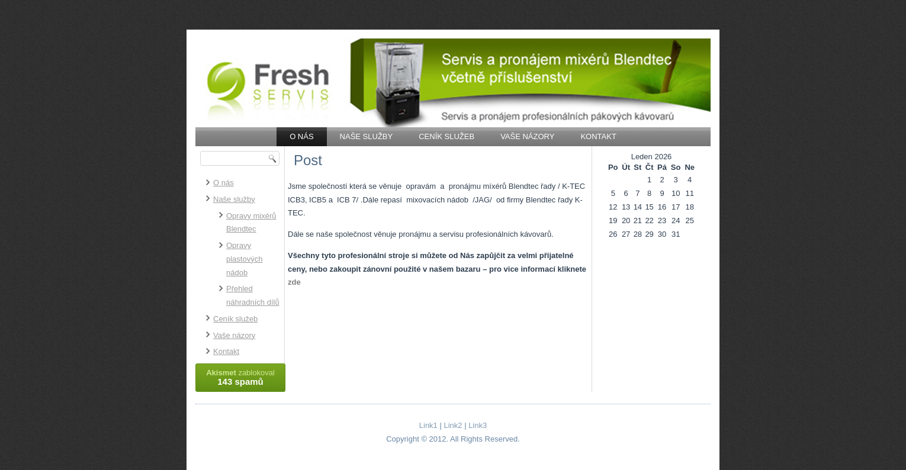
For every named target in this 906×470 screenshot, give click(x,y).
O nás (301, 136)
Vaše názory (527, 136)
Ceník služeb (446, 136)
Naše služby (366, 136)
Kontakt (598, 136)
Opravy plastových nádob (244, 259)
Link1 (428, 425)
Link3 (477, 425)
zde (294, 282)
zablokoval (240, 377)
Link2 (453, 425)
